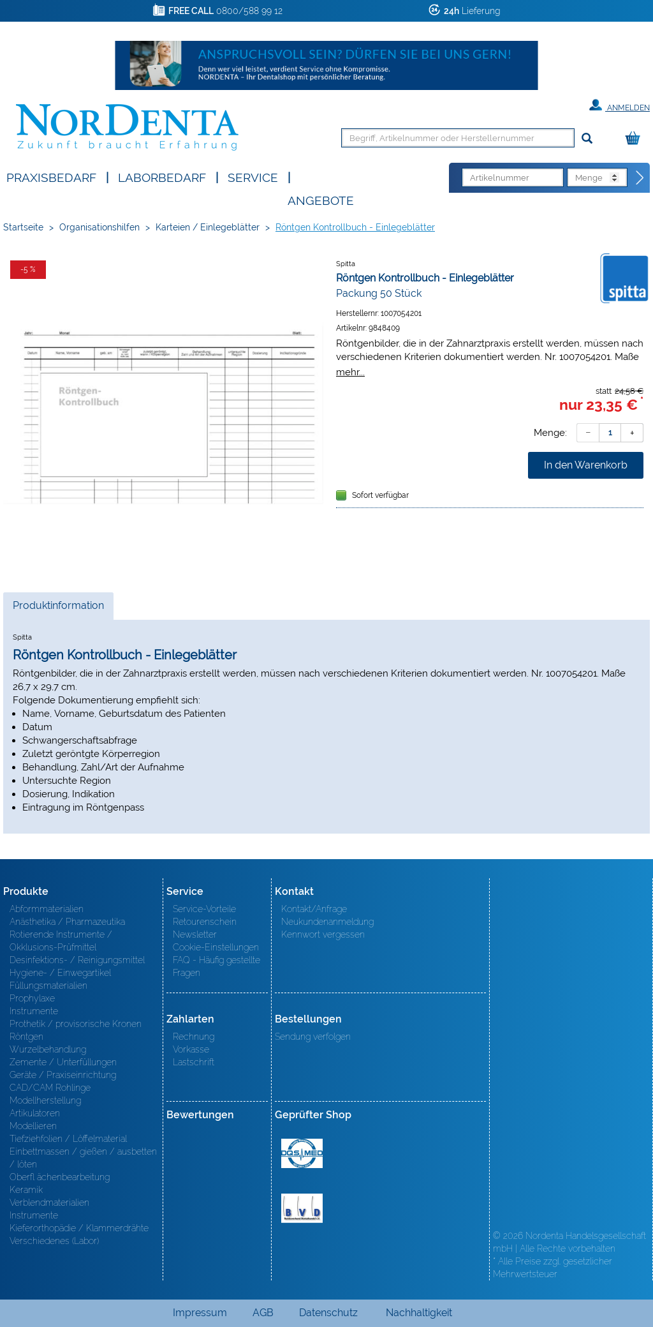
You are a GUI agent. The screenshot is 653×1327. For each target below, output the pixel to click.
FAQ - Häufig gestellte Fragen (216, 966)
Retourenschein (205, 922)
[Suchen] (587, 139)
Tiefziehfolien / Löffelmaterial (68, 1139)
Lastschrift (193, 1062)
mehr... (350, 371)
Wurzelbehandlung (48, 1049)
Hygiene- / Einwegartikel (60, 973)
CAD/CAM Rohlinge (50, 1088)
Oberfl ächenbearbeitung (60, 1177)
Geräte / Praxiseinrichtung (63, 1075)
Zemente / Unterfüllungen (63, 1062)
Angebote (321, 199)
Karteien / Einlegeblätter (208, 227)
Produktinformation (58, 609)
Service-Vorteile (204, 909)
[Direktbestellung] (640, 178)
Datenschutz (328, 1313)
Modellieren (33, 1126)
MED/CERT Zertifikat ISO (302, 1153)
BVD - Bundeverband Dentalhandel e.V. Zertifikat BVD (302, 1208)
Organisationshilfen (99, 227)
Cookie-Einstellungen (216, 947)
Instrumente (34, 1011)
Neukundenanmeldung (327, 922)
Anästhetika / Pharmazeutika (67, 922)
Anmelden (619, 105)
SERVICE (253, 176)
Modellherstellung (45, 1100)
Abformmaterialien (47, 909)
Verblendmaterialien (49, 1202)
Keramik (26, 1190)
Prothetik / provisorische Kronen (76, 1024)
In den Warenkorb (585, 465)
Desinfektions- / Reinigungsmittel (77, 960)
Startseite (23, 227)
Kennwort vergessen (323, 934)
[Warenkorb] (635, 138)
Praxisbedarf (51, 176)
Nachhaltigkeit (419, 1313)
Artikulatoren (35, 1113)
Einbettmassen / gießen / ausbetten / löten (83, 1157)
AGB (263, 1313)
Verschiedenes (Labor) (54, 1241)
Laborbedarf (162, 176)
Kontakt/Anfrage (314, 909)
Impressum (200, 1313)
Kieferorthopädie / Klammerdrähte (79, 1228)
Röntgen (26, 1036)
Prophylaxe (32, 998)
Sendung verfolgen (313, 1036)
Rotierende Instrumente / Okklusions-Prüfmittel (61, 940)
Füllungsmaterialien (48, 985)
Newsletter (195, 934)
